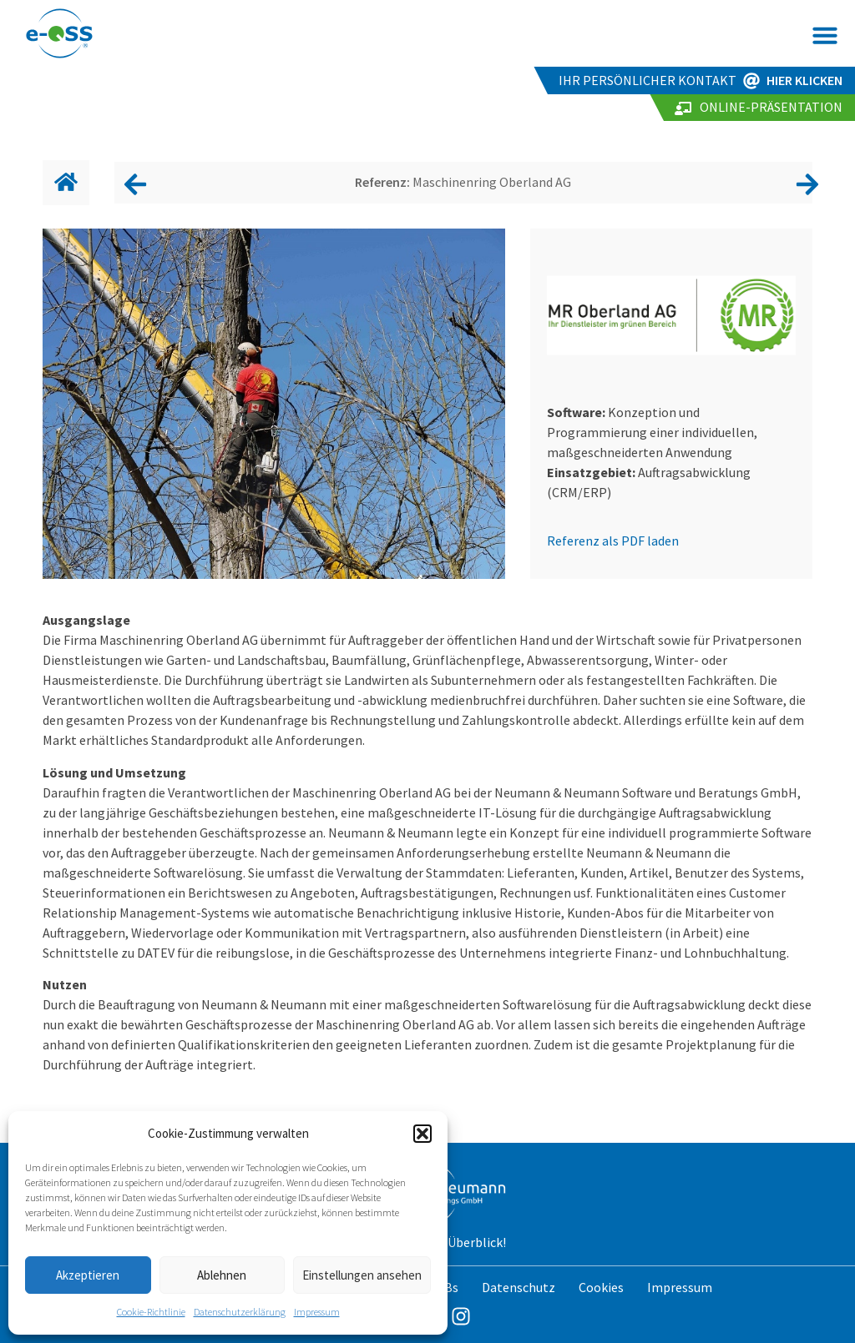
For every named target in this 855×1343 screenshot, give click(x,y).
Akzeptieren (87, 1275)
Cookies (601, 1287)
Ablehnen (221, 1275)
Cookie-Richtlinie (151, 1311)
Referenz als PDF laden (613, 540)
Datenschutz (518, 1287)
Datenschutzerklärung (240, 1311)
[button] (422, 1133)
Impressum (317, 1311)
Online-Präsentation (771, 106)
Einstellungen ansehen (362, 1275)
